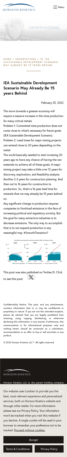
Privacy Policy (49, 449)
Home (7, 59)
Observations (25, 59)
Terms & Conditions (18, 449)
